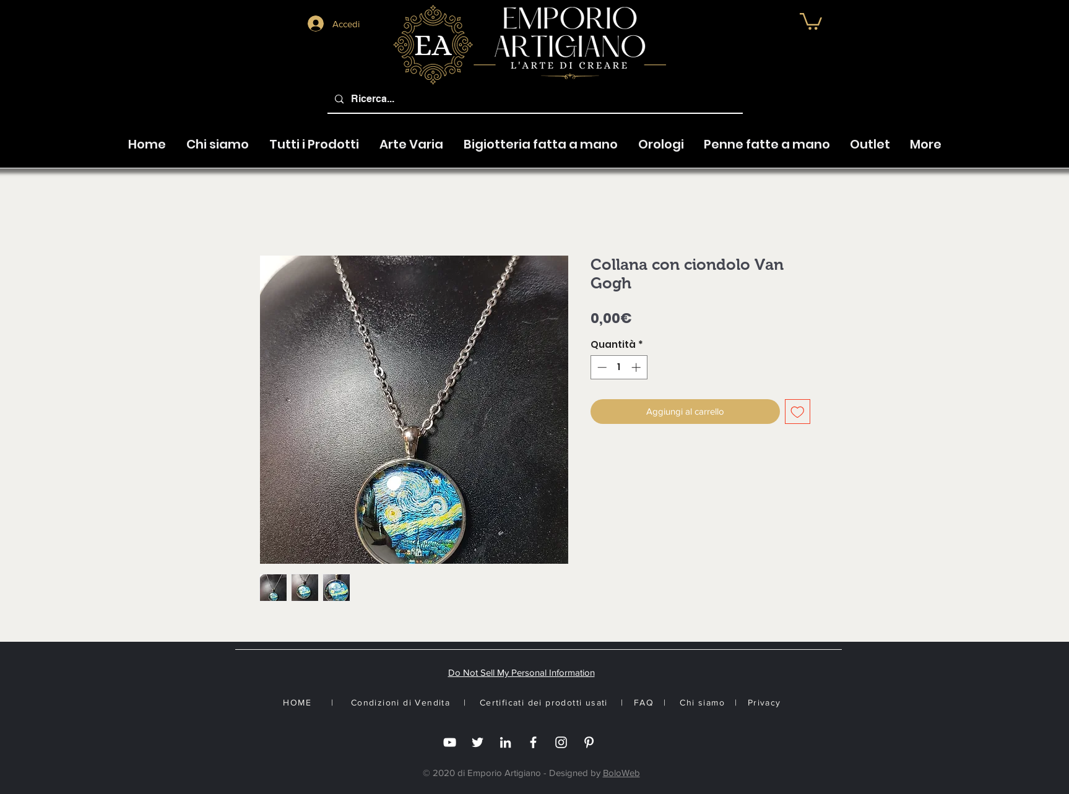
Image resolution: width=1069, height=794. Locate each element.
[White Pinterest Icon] (589, 742)
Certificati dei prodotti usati (544, 702)
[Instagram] (561, 742)
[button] (411, 138)
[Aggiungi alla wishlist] (797, 412)
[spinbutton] (618, 367)
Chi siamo (702, 702)
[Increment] (637, 367)
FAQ (644, 702)
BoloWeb (621, 772)
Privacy (764, 702)
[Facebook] (533, 742)
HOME (297, 702)
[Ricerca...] (534, 99)
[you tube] (449, 742)
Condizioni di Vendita (400, 702)
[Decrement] (600, 367)
